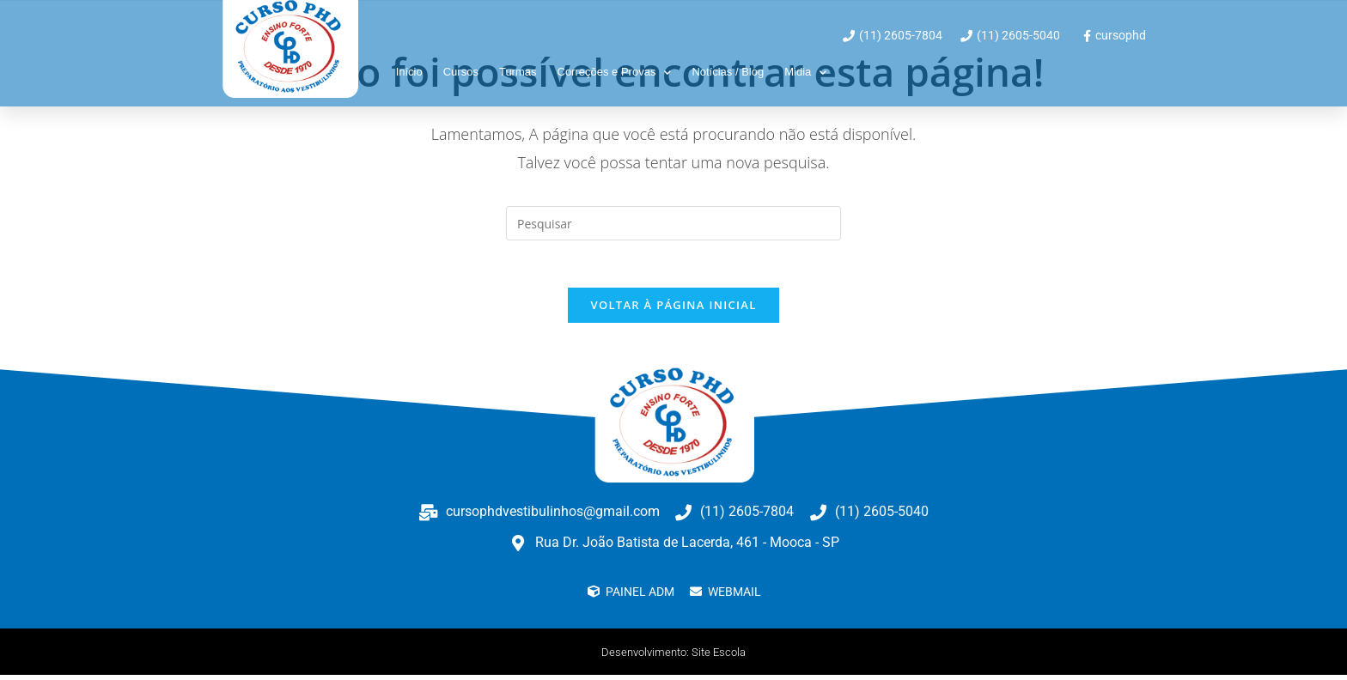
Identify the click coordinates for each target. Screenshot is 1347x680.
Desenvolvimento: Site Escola (674, 657)
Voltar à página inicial (673, 310)
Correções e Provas (615, 72)
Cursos (460, 71)
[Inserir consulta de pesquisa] (673, 223)
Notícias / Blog (728, 71)
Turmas (518, 71)
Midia (805, 72)
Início (409, 71)
